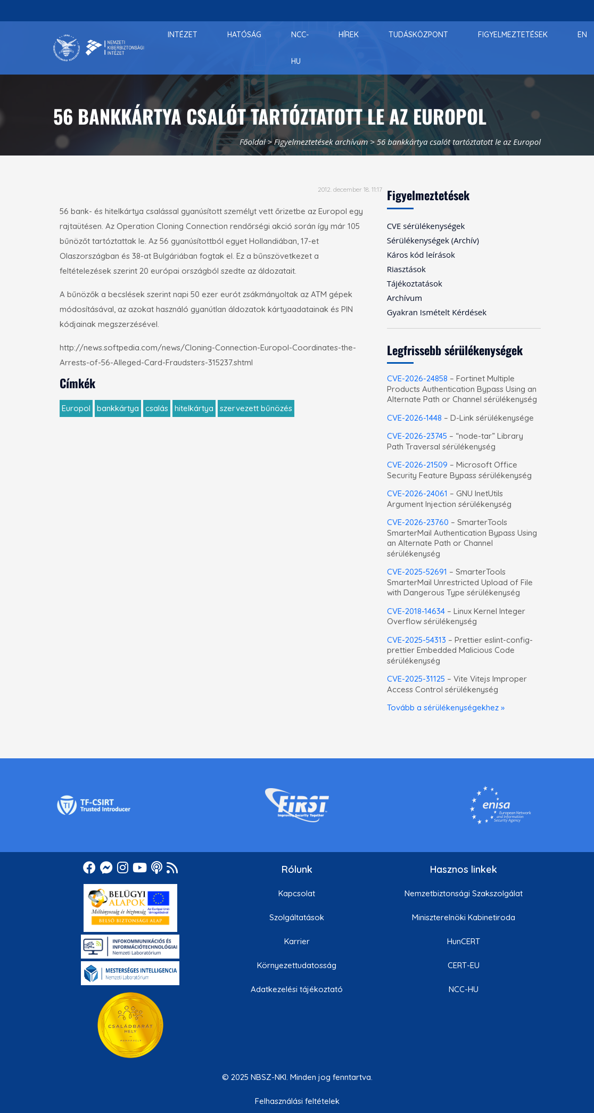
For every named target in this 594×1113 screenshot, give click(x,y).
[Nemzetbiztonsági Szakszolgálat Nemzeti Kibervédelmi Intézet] (98, 48)
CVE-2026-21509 (417, 465)
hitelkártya (194, 408)
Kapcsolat (296, 893)
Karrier (297, 941)
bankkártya (118, 408)
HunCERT (463, 941)
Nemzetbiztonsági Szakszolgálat (464, 893)
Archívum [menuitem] (404, 297)
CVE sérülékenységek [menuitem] (426, 225)
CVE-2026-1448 (414, 418)
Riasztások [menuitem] (406, 269)
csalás (156, 408)
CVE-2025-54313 (416, 640)
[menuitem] (182, 34)
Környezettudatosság (296, 965)
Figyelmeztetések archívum (321, 141)
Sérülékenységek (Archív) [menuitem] (433, 240)
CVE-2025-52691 (417, 572)
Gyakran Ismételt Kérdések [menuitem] (436, 312)
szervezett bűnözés (256, 408)
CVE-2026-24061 (417, 493)
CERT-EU (464, 965)
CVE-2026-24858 (417, 378)
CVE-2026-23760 (418, 522)
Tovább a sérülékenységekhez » (446, 707)
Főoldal (253, 141)
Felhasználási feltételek (297, 1101)
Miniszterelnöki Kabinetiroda (463, 917)
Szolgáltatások (296, 917)
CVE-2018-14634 (416, 611)
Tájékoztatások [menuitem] (414, 283)
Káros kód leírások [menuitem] (421, 254)
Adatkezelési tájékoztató (297, 989)
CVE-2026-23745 (417, 436)
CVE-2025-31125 (416, 679)
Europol (76, 408)
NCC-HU (463, 989)
